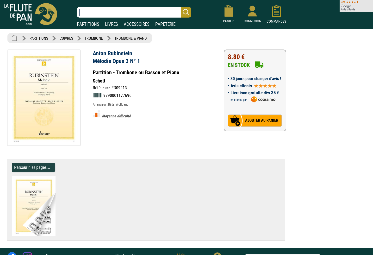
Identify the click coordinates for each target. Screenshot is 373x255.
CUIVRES (66, 38)
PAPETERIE (165, 24)
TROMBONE (94, 38)
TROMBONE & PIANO (130, 38)
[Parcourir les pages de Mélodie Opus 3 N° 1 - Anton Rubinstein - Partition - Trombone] (57, 234)
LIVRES (111, 24)
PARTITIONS (88, 24)
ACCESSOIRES (136, 24)
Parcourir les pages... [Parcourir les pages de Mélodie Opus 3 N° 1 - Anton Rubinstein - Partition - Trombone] (32, 167)
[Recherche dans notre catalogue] (134, 12)
